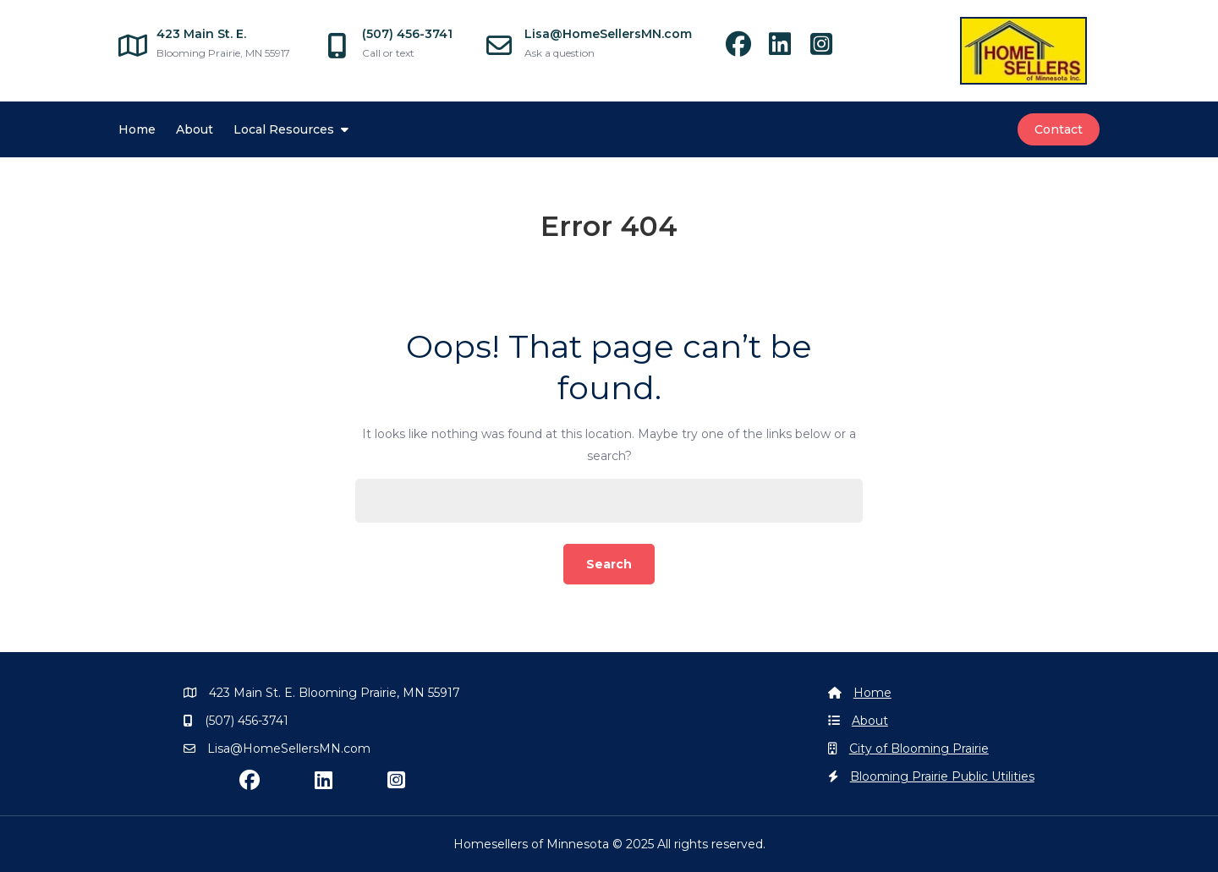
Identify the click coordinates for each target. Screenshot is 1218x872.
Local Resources (283, 129)
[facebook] (746, 49)
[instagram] (828, 49)
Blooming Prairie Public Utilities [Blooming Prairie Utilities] (942, 776)
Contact (1058, 129)
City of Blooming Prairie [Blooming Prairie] (919, 748)
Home (137, 129)
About (194, 129)
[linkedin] (788, 49)
